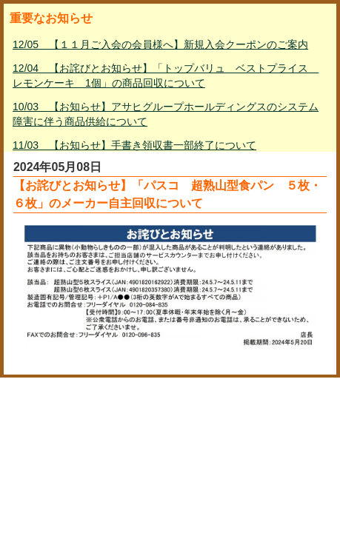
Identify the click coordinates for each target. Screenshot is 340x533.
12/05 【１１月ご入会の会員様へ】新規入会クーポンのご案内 (160, 44)
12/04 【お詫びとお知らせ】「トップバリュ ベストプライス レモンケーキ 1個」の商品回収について (166, 75)
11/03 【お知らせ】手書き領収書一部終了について (134, 145)
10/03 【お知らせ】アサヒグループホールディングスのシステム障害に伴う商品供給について (166, 114)
